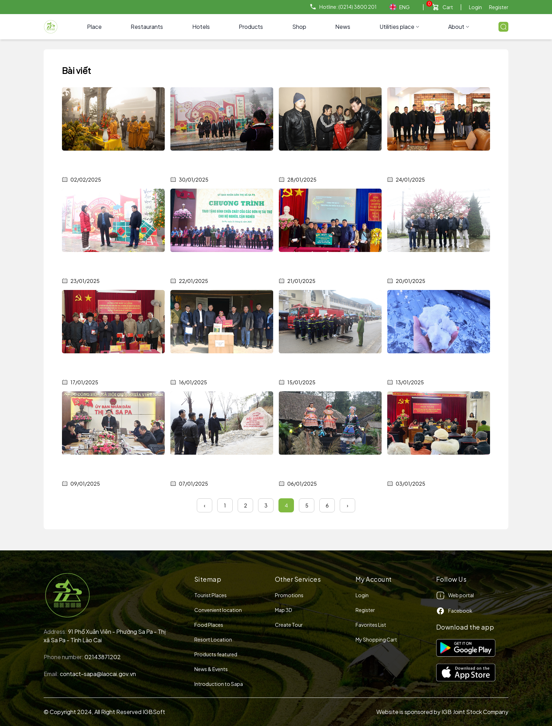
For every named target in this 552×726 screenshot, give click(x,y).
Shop (299, 26)
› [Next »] (347, 505)
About (458, 26)
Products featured (215, 654)
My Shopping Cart (376, 639)
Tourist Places (210, 595)
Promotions (289, 595)
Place (94, 26)
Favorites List (371, 624)
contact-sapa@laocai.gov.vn (98, 673)
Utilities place (399, 26)
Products (251, 26)
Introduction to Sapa (218, 684)
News (342, 26)
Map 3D (283, 610)
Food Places (208, 624)
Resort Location (213, 639)
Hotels (201, 26)
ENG (399, 7)
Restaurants (147, 26)
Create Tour (289, 624)
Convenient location (218, 610)
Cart (448, 7)
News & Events (211, 669)
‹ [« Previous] (204, 505)
